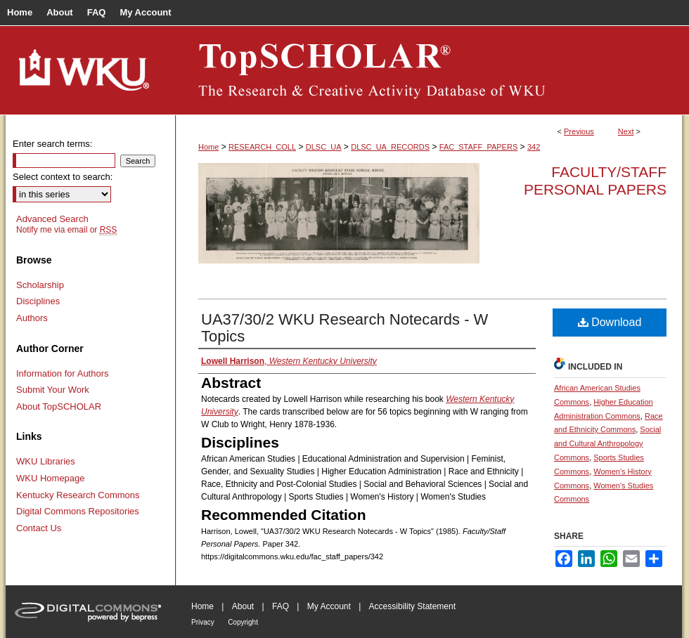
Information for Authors (62, 373)
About (243, 606)
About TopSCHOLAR (58, 406)
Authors (32, 318)
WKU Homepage (50, 478)
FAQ (280, 606)
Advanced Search (52, 219)
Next (626, 131)
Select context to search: (62, 176)
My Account (329, 606)
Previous (579, 131)
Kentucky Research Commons (78, 495)
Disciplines (38, 301)
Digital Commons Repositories (77, 511)
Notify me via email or (66, 230)
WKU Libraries (45, 461)
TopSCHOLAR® (429, 70)
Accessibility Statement (412, 606)
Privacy (202, 622)
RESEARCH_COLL (262, 147)
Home (208, 147)
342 (533, 147)
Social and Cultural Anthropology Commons (607, 443)
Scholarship (40, 285)
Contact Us (38, 528)
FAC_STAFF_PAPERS (478, 147)
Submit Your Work (52, 389)
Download (610, 322)
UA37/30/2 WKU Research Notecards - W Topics (344, 328)
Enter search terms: (52, 143)
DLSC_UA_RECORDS (390, 147)
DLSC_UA (324, 147)
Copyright (243, 622)
